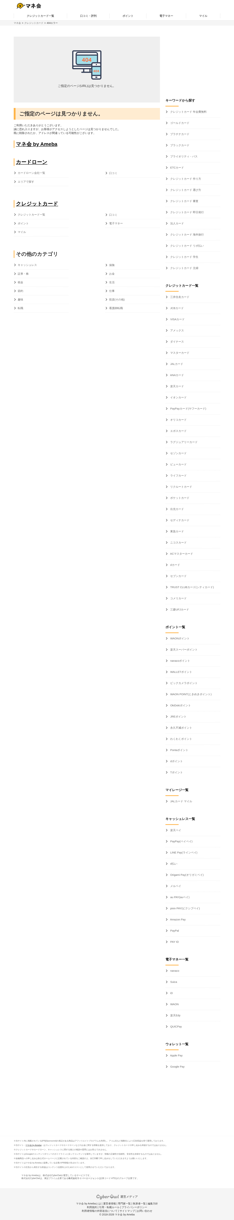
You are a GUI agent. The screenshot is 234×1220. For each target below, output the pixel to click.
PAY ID (174, 941)
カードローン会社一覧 (31, 172)
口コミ (113, 173)
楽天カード (176, 386)
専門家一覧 (124, 1203)
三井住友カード (179, 296)
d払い (173, 863)
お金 (112, 273)
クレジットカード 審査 (183, 201)
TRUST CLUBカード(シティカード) (191, 587)
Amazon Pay (177, 919)
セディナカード (179, 520)
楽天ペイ (175, 830)
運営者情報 (109, 1203)
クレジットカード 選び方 (185, 189)
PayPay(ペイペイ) (181, 841)
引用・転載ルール (109, 1207)
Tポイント (176, 772)
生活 (112, 282)
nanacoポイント (179, 660)
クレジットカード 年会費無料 (188, 111)
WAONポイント (179, 638)
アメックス (176, 330)
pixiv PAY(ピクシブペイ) (184, 908)
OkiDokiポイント (180, 705)
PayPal (174, 930)
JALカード (176, 363)
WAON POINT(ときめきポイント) (190, 694)
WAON (174, 1004)
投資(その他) (117, 299)
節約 (20, 290)
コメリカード (178, 598)
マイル (203, 15)
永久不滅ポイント (180, 727)
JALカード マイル (180, 801)
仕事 (112, 290)
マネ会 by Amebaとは (88, 1203)
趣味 (20, 299)
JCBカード (176, 308)
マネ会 (17, 23)
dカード (174, 564)
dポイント (176, 761)
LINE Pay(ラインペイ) (183, 852)
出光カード (176, 509)
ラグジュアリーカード (183, 442)
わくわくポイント (180, 738)
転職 (20, 308)
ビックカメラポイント (183, 683)
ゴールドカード (179, 122)
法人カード (176, 223)
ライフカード (178, 475)
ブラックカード (179, 145)
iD (171, 993)
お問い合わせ (144, 1210)
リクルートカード (180, 486)
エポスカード (178, 430)
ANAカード (176, 375)
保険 (112, 265)
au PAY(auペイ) (179, 897)
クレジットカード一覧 (40, 15)
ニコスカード (178, 542)
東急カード (176, 531)
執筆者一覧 (139, 1203)
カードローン (31, 162)
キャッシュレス (27, 264)
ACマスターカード (181, 553)
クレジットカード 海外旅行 (186, 234)
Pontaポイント (178, 750)
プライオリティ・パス (183, 156)
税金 (20, 282)
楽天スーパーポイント (183, 649)
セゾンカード (178, 453)
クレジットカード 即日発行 (186, 212)
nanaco (174, 970)
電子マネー (166, 15)
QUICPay (175, 1026)
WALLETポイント (180, 671)
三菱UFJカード (179, 609)
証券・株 (23, 273)
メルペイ (175, 886)
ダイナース (176, 341)
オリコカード (178, 419)
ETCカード (176, 167)
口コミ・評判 (88, 15)
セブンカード (178, 576)
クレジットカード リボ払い (186, 245)
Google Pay (177, 1066)
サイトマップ (127, 1210)
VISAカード (177, 319)
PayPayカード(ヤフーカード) (187, 408)
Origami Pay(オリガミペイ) (186, 874)
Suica (173, 981)
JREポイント (177, 716)
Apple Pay (176, 1055)
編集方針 (153, 1203)
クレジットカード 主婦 (183, 268)
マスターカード (179, 352)
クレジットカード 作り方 (185, 178)
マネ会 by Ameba (36, 144)
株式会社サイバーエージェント (83, 1178)
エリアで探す (26, 181)
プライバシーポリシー (134, 1207)
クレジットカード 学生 (183, 256)
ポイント (127, 15)
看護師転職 (116, 308)
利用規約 (92, 1207)
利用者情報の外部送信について (100, 1210)
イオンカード (178, 397)
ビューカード (178, 464)
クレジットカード (33, 23)
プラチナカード (179, 134)
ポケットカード (179, 497)
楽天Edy (174, 1015)
